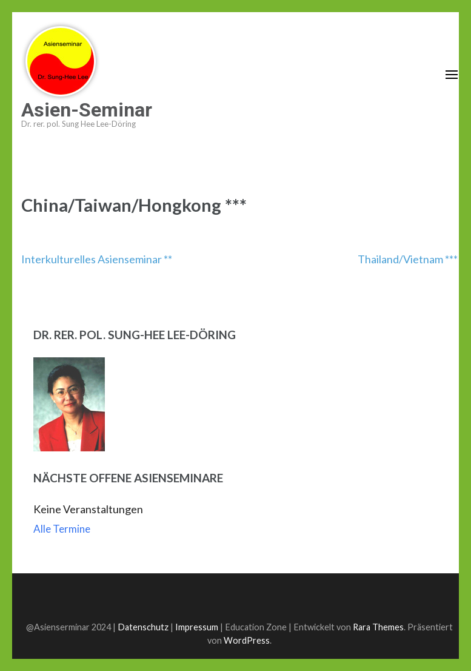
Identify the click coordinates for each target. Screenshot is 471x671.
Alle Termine (61, 528)
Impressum (196, 627)
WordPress (247, 640)
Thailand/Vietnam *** (408, 259)
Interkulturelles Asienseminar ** (96, 259)
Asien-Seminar (86, 109)
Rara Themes (378, 627)
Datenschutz (143, 627)
